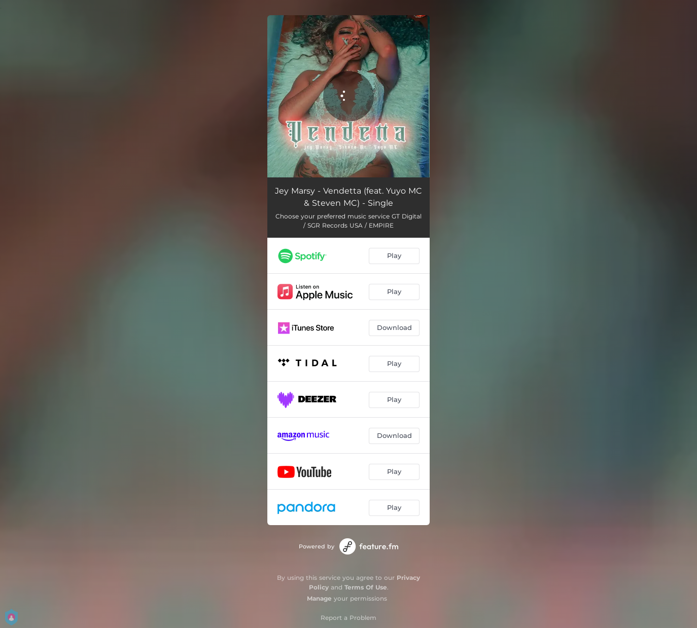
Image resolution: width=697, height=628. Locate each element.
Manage (319, 598)
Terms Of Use (365, 587)
